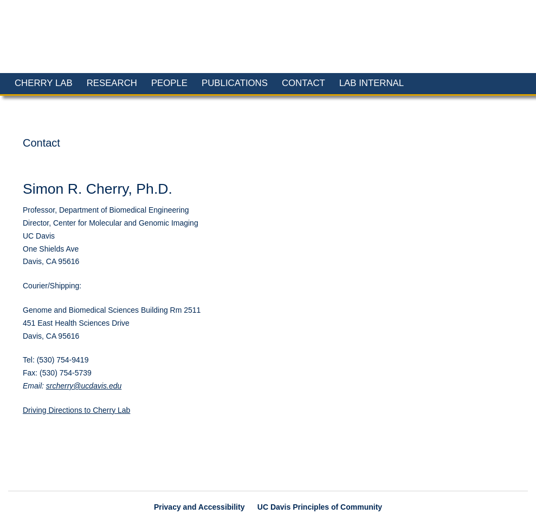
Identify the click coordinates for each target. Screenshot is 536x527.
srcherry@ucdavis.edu (84, 385)
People (169, 83)
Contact (303, 83)
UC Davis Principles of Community (319, 507)
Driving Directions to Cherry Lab (76, 410)
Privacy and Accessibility (199, 507)
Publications (235, 83)
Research (112, 83)
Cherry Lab (44, 83)
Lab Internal (371, 83)
